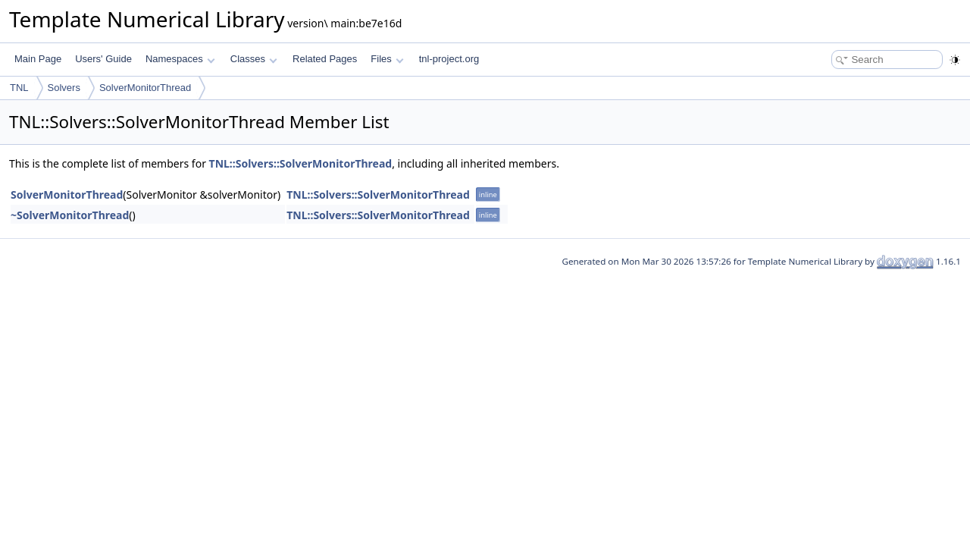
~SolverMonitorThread (70, 215)
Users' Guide (103, 58)
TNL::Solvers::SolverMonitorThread (301, 163)
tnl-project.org (449, 58)
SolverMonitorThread (145, 87)
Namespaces (180, 58)
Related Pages (325, 58)
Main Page (37, 58)
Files (387, 58)
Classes (253, 58)
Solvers (64, 87)
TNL (19, 87)
